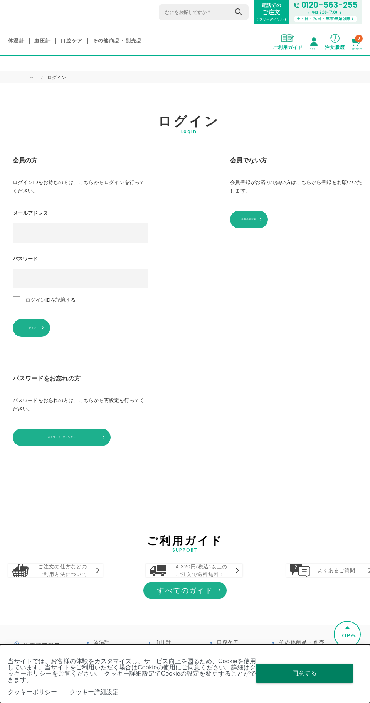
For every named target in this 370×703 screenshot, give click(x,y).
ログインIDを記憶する (50, 300)
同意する (304, 673)
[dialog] (185, 673)
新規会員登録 (267, 218)
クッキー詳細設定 (129, 673)
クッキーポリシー (32, 692)
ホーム (37, 78)
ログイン (49, 327)
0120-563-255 (328, 5)
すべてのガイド (185, 614)
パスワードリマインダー (56, 434)
